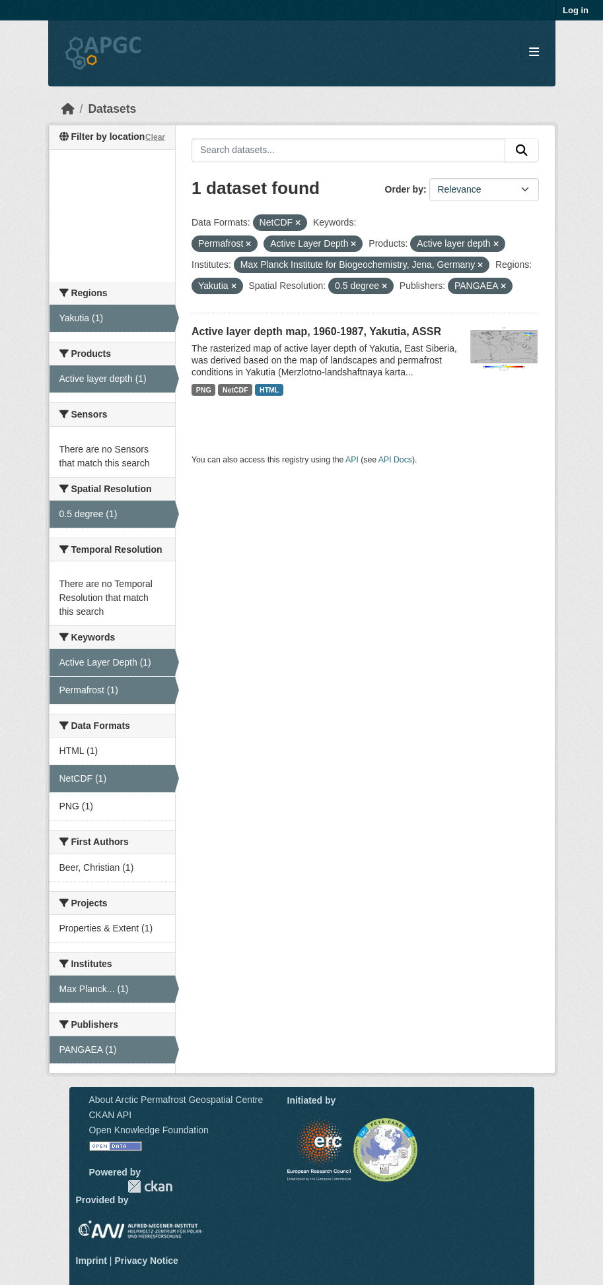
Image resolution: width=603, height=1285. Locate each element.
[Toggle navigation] (534, 52)
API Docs (395, 459)
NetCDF (235, 390)
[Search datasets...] (348, 150)
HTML (269, 390)
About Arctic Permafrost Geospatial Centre (176, 1099)
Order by (404, 189)
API (352, 459)
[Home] (68, 108)
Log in (575, 10)
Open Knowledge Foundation (149, 1130)
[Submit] (522, 150)
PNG (203, 390)
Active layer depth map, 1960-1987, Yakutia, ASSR (316, 331)
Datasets (112, 108)
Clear (155, 137)
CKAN (149, 1186)
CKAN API (110, 1115)
